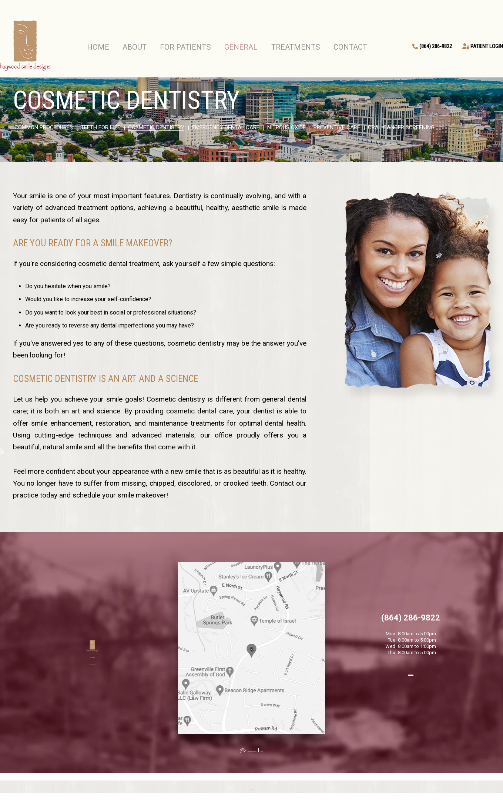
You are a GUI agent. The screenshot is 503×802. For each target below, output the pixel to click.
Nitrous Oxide (286, 127)
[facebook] (488, 386)
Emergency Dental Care (225, 127)
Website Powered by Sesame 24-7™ (245, 750)
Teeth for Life (100, 127)
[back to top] (251, 787)
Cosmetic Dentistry (156, 127)
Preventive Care (336, 127)
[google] (488, 401)
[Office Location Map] (251, 642)
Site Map (293, 750)
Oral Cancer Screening (401, 127)
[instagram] (488, 416)
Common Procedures (43, 127)
